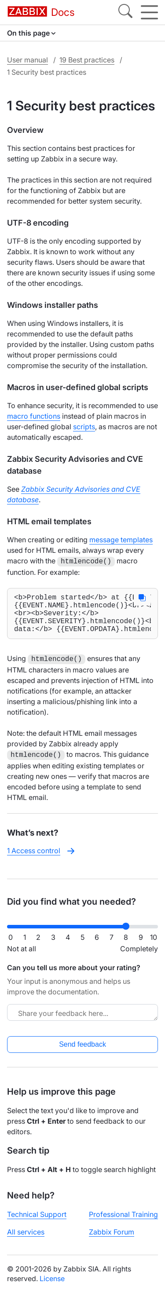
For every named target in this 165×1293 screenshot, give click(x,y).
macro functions (33, 416)
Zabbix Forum (111, 1231)
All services (25, 1231)
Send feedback (82, 1044)
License (52, 1278)
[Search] (125, 12)
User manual (27, 59)
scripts (84, 426)
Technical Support (36, 1214)
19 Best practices (86, 59)
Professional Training (123, 1214)
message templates (121, 539)
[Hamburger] (149, 12)
